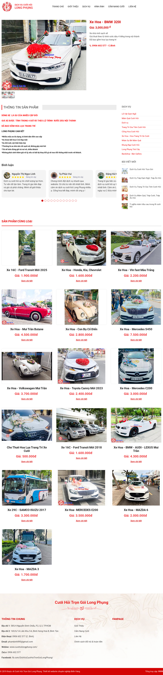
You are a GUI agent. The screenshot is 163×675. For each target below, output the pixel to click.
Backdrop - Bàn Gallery (132, 154)
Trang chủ (58, 6)
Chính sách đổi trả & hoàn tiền (88, 641)
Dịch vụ (86, 6)
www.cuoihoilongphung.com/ (23, 647)
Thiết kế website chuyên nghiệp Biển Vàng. (61, 671)
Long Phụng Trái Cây (131, 149)
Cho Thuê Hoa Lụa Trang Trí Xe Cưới (27, 449)
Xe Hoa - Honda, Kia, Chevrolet (81, 270)
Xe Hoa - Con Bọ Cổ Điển (81, 329)
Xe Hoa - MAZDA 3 (27, 569)
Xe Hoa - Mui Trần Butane (26, 329)
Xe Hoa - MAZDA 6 (136, 510)
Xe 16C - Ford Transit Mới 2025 (27, 270)
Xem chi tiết (27, 281)
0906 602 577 (102, 45)
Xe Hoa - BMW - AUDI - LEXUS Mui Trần (136, 449)
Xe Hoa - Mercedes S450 (136, 329)
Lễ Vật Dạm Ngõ (129, 114)
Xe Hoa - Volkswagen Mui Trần (27, 388)
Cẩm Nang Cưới (116, 6)
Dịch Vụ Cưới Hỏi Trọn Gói (141, 169)
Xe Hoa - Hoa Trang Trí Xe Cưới (135, 136)
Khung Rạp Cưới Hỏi (130, 145)
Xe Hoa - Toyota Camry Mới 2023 (81, 388)
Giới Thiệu (73, 6)
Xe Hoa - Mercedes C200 (136, 388)
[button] (42, 201)
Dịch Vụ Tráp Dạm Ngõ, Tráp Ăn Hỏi (145, 178)
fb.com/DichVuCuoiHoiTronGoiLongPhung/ (32, 657)
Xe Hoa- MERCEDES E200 (81, 510)
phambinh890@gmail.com (20, 641)
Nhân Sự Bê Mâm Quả (131, 140)
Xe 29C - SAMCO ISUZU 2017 (27, 510)
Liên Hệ (132, 6)
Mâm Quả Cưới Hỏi (130, 118)
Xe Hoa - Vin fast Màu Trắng (136, 270)
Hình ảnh (99, 6)
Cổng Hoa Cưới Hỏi (130, 131)
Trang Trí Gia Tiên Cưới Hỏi (134, 127)
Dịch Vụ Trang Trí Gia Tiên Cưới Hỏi (145, 187)
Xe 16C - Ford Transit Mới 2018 (81, 447)
